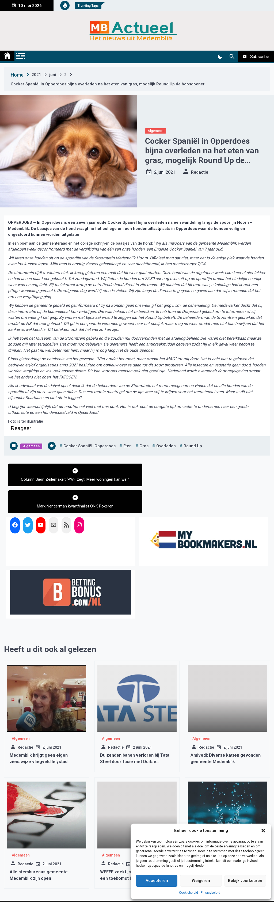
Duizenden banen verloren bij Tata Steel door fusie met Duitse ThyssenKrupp (134, 735)
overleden (166, 446)
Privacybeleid (210, 893)
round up (193, 446)
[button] (263, 830)
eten (127, 446)
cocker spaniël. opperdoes (89, 446)
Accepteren (157, 880)
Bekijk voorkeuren (245, 880)
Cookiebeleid (188, 893)
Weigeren (201, 880)
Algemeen (155, 131)
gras (144, 446)
